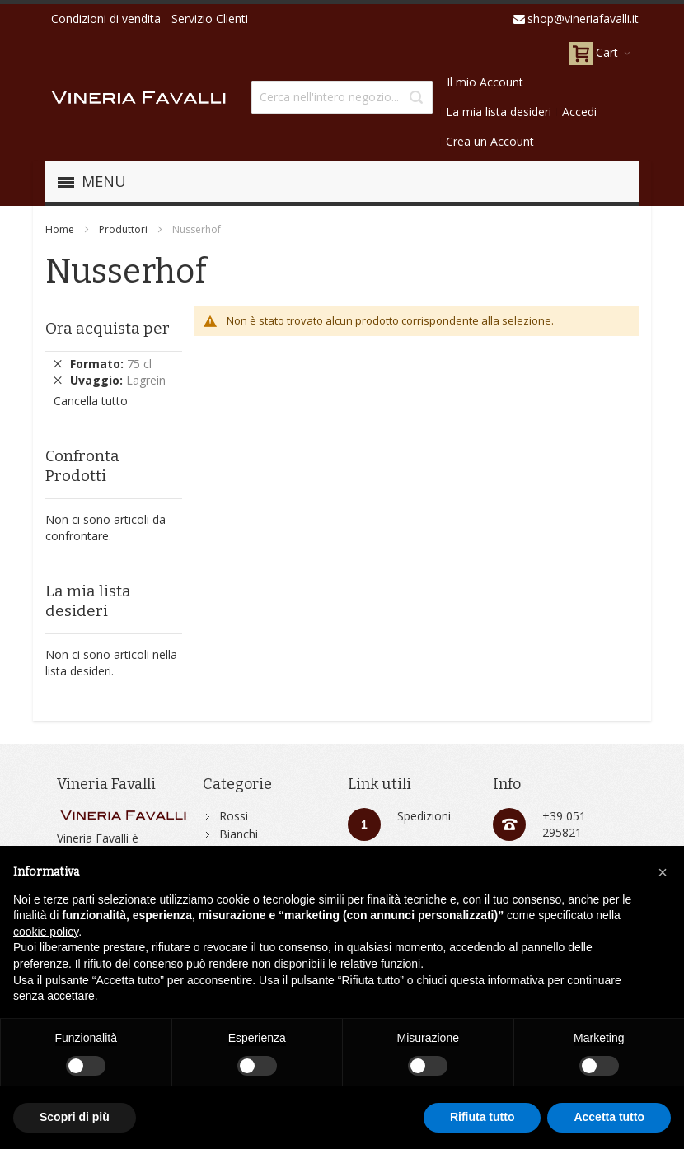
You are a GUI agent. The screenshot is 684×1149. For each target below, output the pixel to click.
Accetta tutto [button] (609, 1116)
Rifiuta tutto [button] (482, 1116)
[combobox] (342, 97)
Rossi (233, 816)
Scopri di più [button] (75, 1116)
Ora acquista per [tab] (107, 328)
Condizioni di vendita (106, 18)
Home (59, 229)
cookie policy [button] (45, 931)
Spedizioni (424, 816)
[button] (662, 872)
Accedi (579, 111)
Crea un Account (490, 141)
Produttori (123, 229)
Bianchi (238, 834)
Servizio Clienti (209, 18)
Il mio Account (485, 82)
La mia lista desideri (498, 111)
